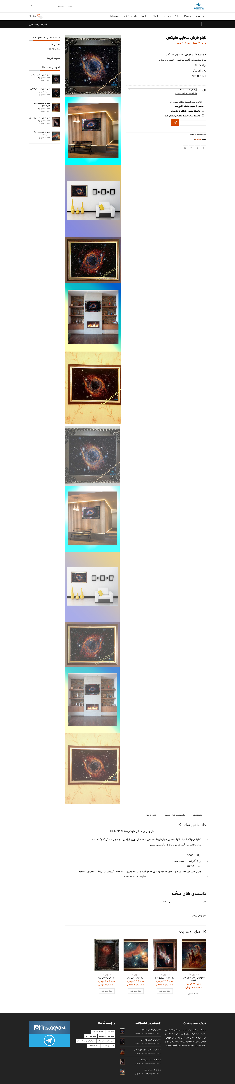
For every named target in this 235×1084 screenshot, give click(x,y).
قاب (204, 90)
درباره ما (144, 16)
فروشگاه (187, 16)
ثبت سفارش (193, 993)
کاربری (167, 16)
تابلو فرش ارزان (97, 1032)
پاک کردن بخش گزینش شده (186, 93)
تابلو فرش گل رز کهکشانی (86, 1041)
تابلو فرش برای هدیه (106, 1036)
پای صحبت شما (130, 16)
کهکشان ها (54, 49)
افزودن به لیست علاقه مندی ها (186, 102)
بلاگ (177, 16)
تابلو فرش (110, 1032)
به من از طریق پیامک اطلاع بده (189, 106)
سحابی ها (198, 139)
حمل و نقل (150, 815)
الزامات (155, 16)
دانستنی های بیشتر (174, 815)
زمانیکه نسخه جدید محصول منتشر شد (183, 116)
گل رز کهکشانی (94, 1046)
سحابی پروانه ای (108, 1046)
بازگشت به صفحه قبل (37, 25)
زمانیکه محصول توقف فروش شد (185, 111)
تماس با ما (114, 16)
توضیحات (197, 815)
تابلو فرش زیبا (91, 1036)
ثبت (175, 122)
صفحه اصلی (201, 16)
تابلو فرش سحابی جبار (106, 1041)
